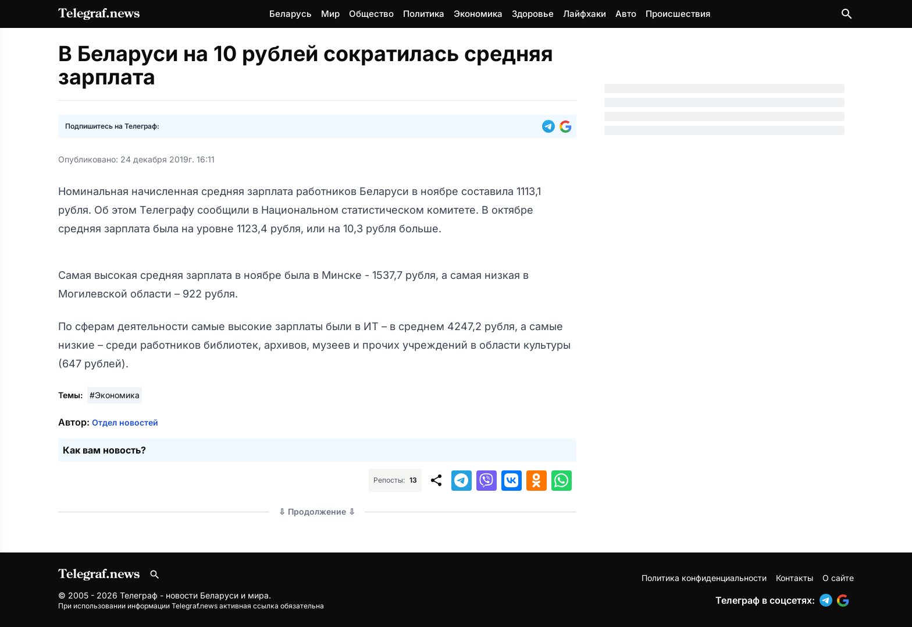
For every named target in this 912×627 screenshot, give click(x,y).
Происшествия (678, 13)
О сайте (838, 578)
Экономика (478, 13)
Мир (330, 13)
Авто (625, 13)
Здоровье (533, 13)
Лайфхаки (584, 13)
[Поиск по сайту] (847, 14)
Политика (423, 13)
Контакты (794, 578)
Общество (371, 13)
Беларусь (290, 13)
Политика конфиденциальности (704, 578)
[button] (551, 126)
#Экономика (115, 395)
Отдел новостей (125, 422)
